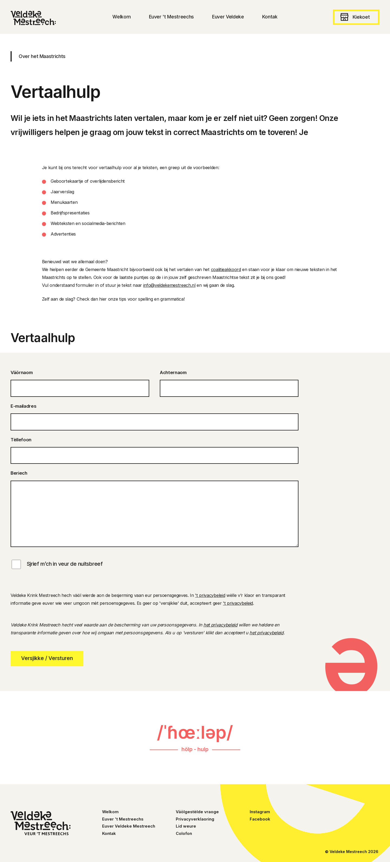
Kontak (109, 833)
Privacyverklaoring (195, 819)
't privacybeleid (210, 595)
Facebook (260, 819)
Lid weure (186, 826)
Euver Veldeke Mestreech (128, 826)
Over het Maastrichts (42, 56)
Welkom (110, 811)
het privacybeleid (220, 625)
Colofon (184, 833)
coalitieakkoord (226, 269)
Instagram (260, 811)
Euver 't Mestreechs (123, 819)
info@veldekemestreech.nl (169, 285)
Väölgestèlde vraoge (197, 811)
